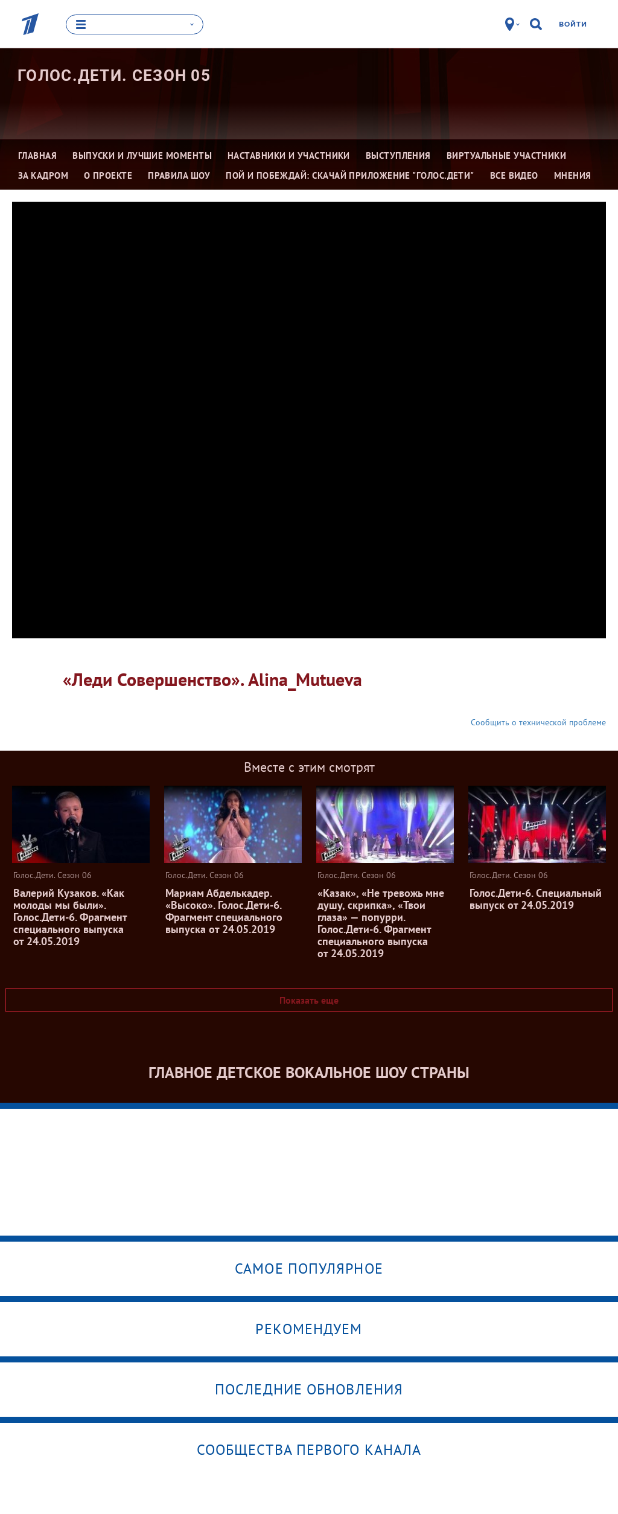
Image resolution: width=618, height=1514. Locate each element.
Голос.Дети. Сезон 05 (114, 75)
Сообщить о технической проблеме (538, 721)
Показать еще (309, 999)
